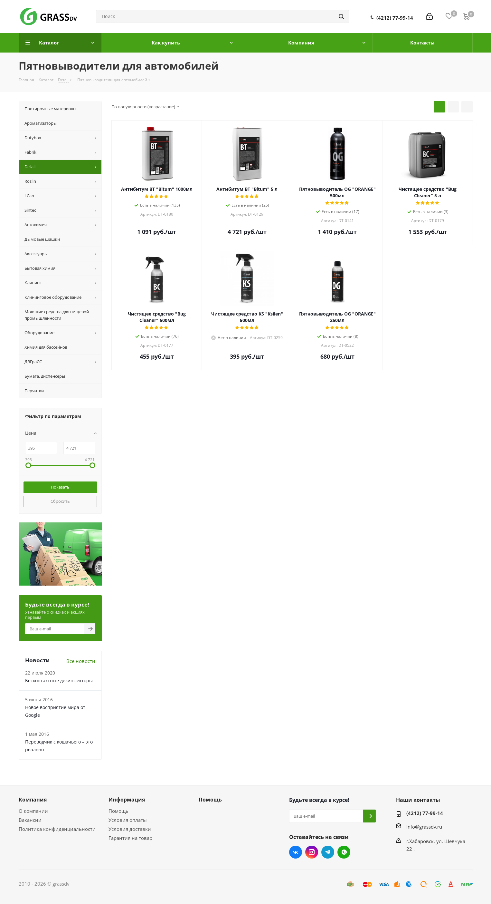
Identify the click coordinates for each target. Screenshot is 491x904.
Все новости (80, 661)
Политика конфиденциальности (57, 829)
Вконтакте (295, 852)
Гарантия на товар (130, 838)
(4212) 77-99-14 (394, 18)
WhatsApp (343, 852)
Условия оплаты (128, 820)
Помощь (118, 811)
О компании (33, 811)
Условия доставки (130, 829)
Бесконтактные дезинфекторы (59, 680)
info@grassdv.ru (424, 826)
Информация (127, 799)
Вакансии (30, 820)
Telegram (327, 852)
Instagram (311, 852)
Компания (33, 799)
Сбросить (60, 501)
